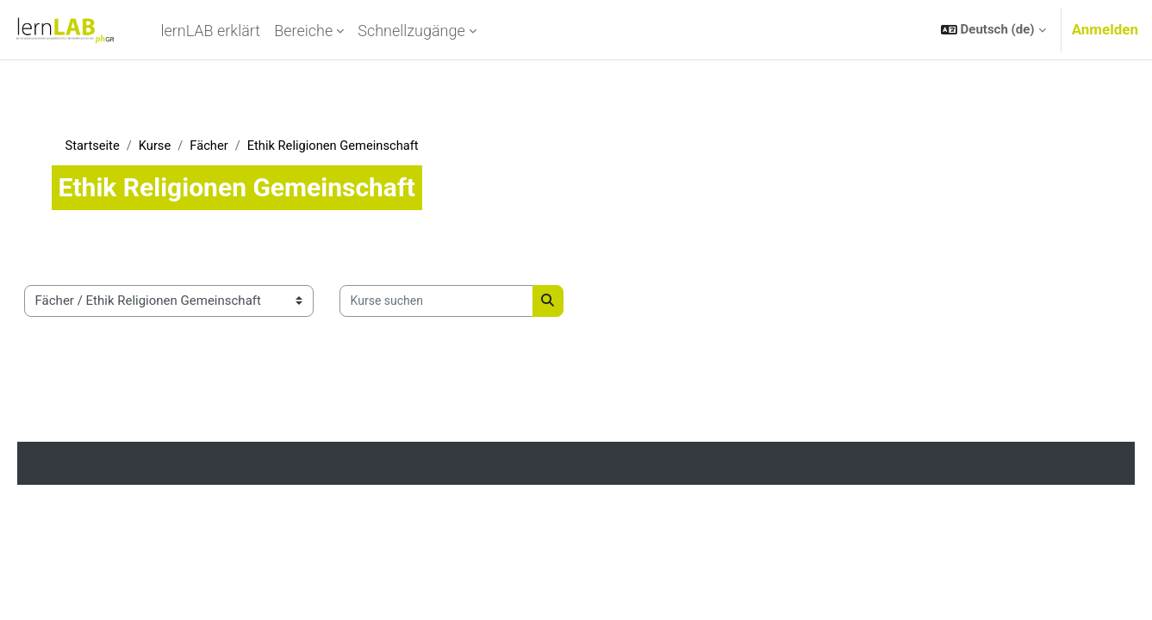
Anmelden (1105, 29)
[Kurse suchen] (460, 302)
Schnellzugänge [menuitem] (411, 31)
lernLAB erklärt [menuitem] (210, 31)
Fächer (235, 145)
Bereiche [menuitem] (303, 31)
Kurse (181, 145)
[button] (993, 29)
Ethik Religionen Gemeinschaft (362, 145)
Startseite (118, 145)
